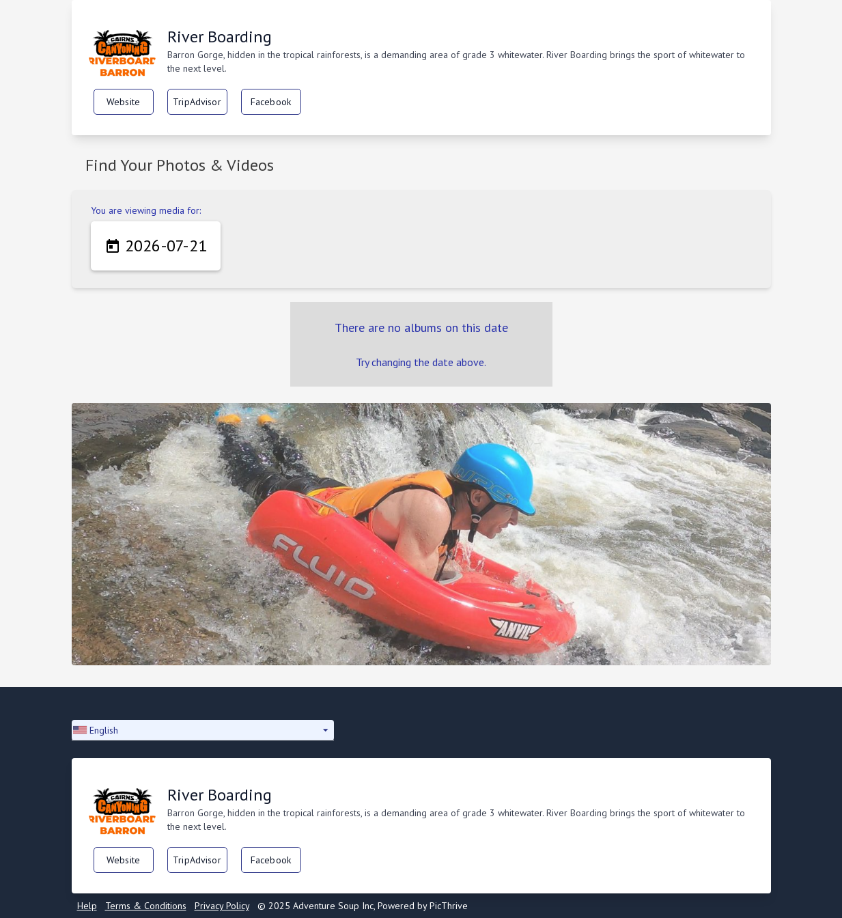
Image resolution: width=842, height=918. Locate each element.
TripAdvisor (197, 102)
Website (123, 102)
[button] (203, 730)
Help (87, 906)
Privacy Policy (222, 906)
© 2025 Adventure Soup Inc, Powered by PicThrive (362, 906)
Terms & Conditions (145, 906)
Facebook (271, 102)
